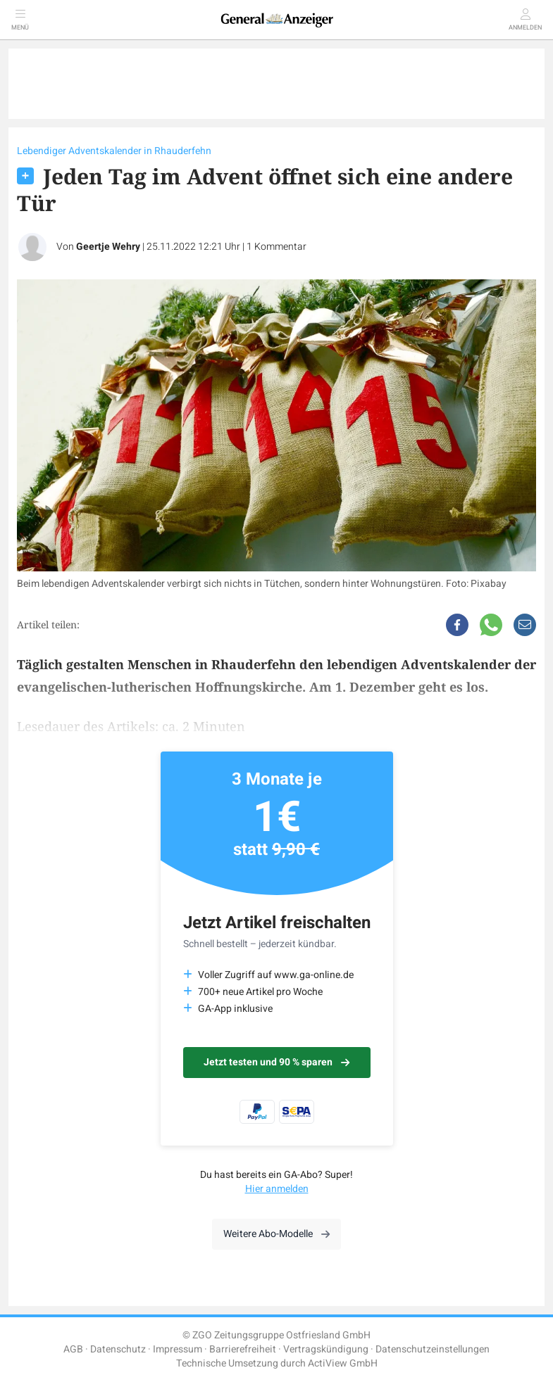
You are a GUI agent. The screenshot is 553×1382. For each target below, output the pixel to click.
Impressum (177, 1349)
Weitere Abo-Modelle (276, 1233)
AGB (73, 1349)
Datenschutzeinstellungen (432, 1349)
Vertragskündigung (325, 1349)
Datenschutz (118, 1349)
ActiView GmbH (343, 1363)
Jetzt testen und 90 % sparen (276, 1062)
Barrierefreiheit (242, 1349)
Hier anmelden (277, 1188)
